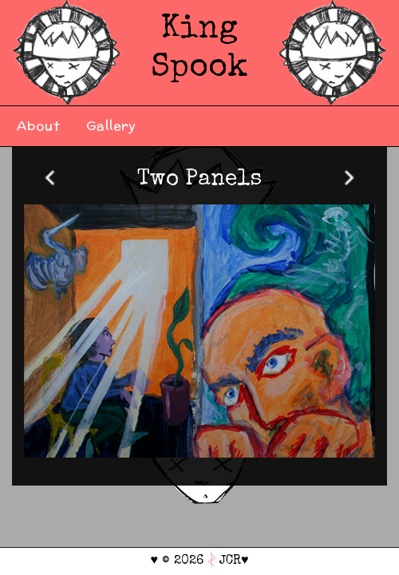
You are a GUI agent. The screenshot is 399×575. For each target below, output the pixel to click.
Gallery (111, 126)
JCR (230, 561)
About (39, 126)
